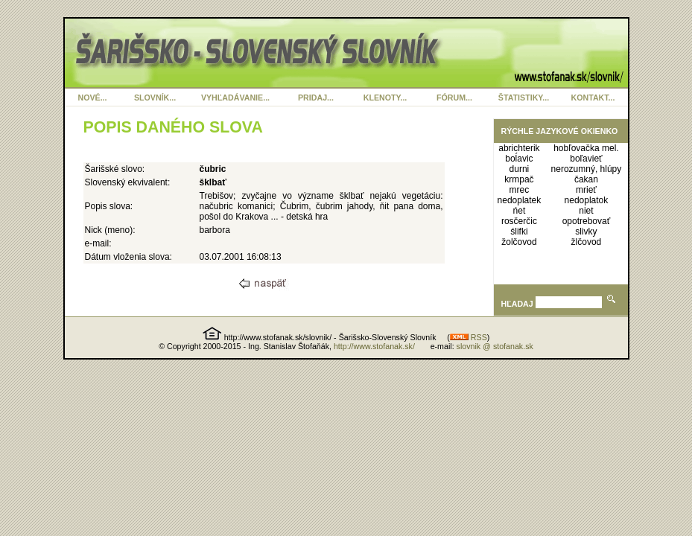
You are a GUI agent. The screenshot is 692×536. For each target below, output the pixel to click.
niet (586, 210)
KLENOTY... (385, 97)
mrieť (586, 190)
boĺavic (519, 158)
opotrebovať (586, 221)
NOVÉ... (92, 97)
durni (520, 169)
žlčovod (586, 242)
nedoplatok (587, 200)
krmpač (518, 179)
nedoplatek (520, 200)
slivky (586, 231)
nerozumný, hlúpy (586, 169)
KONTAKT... (593, 97)
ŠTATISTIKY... (523, 97)
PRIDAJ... (316, 97)
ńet (519, 210)
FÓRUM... (454, 97)
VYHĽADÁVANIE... (235, 97)
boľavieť (586, 158)
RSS (468, 337)
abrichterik (518, 148)
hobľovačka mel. (586, 148)
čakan (586, 179)
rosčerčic (519, 221)
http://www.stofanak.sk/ (374, 346)
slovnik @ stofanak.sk (495, 346)
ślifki (518, 231)
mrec (520, 190)
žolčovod (518, 242)
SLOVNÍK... (155, 97)
